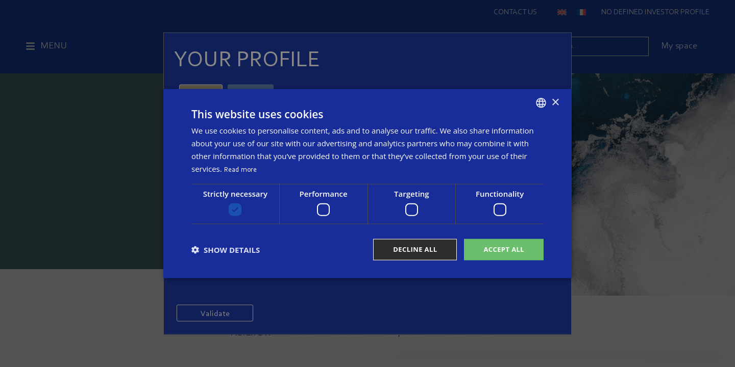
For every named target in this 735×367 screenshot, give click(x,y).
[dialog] (367, 183)
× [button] (555, 101)
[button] (225, 249)
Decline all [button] (410, 249)
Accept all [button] (502, 249)
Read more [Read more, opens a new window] (241, 168)
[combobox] (541, 102)
